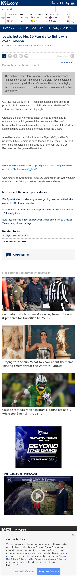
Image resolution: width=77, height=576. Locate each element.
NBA (33, 28)
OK (73, 535)
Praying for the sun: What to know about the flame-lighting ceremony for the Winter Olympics (38, 364)
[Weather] (54, 3)
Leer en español (67, 62)
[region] (38, 553)
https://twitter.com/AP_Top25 (22, 169)
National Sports (20, 235)
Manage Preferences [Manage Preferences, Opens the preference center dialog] (24, 571)
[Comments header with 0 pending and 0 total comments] (38, 254)
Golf (65, 28)
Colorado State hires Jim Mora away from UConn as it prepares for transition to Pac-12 (37, 316)
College (57, 28)
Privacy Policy (17, 559)
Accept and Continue (49, 571)
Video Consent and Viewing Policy (45, 559)
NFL (27, 28)
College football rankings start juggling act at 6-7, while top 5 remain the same (37, 412)
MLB (41, 28)
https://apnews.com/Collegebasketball (53, 165)
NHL (48, 28)
